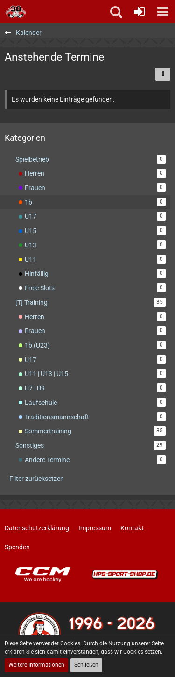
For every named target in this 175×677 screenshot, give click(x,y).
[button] (163, 11)
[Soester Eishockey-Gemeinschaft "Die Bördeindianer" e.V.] (15, 11)
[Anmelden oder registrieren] (139, 11)
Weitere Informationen (36, 665)
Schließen (86, 665)
